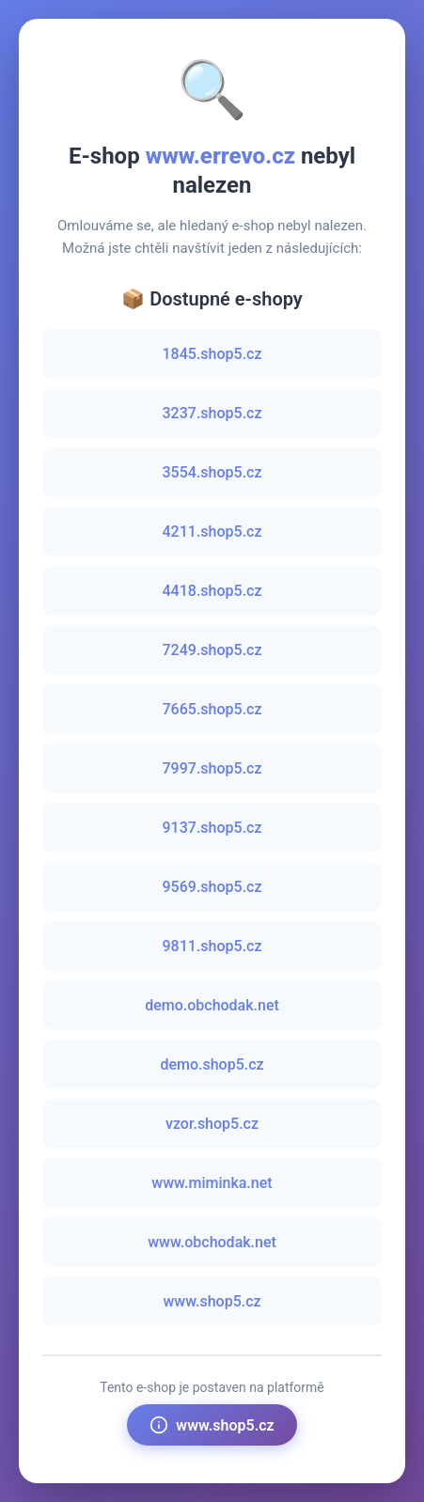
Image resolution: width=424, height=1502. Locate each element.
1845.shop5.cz (212, 354)
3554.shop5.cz (212, 472)
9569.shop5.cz (212, 887)
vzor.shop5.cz (212, 1124)
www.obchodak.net (212, 1242)
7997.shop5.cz (212, 768)
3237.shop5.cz (212, 413)
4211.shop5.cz (212, 531)
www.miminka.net (211, 1183)
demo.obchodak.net (212, 1005)
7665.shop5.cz (212, 709)
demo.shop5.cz (211, 1064)
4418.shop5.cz (212, 591)
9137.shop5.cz (212, 828)
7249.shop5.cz (212, 650)
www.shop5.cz (211, 1301)
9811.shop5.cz (212, 946)
